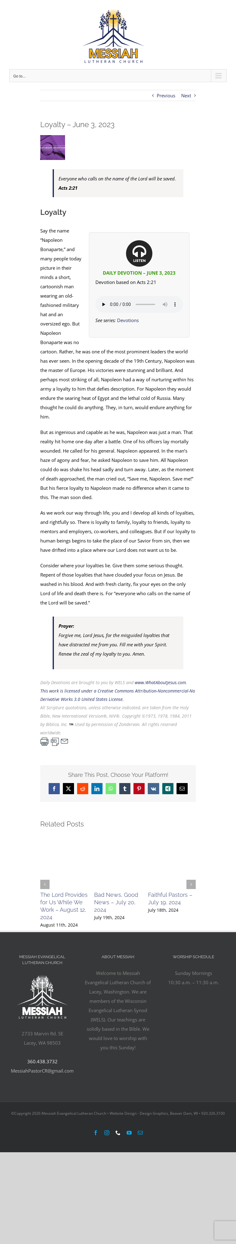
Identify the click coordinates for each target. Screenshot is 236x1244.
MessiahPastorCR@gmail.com (42, 1071)
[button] (45, 884)
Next (186, 95)
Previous (166, 95)
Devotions (128, 320)
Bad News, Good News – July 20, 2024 (116, 902)
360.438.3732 (42, 1061)
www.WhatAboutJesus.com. (161, 682)
